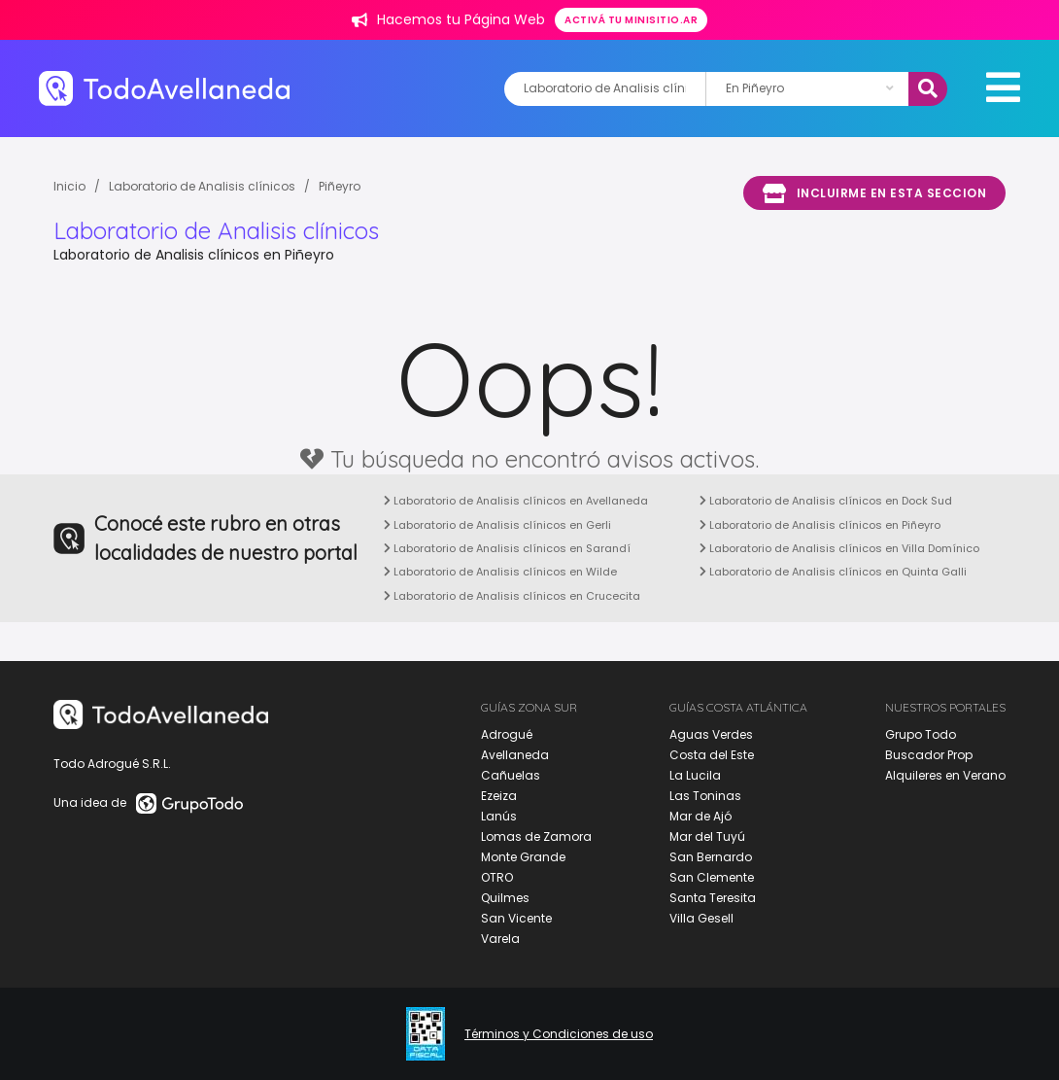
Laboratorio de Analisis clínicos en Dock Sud (826, 500)
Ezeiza (499, 795)
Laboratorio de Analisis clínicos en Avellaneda (516, 500)
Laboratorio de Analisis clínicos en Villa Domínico (839, 548)
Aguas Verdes (711, 734)
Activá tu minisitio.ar (631, 20)
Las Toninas (705, 795)
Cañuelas (510, 775)
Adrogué (506, 734)
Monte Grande (523, 857)
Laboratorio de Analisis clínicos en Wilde (500, 571)
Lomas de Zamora (536, 836)
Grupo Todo (920, 734)
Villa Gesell (701, 918)
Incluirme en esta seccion (874, 193)
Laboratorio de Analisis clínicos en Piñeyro (820, 525)
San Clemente (711, 877)
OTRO (497, 877)
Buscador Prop (929, 755)
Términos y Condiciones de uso (558, 1034)
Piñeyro (339, 186)
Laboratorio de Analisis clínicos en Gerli (497, 525)
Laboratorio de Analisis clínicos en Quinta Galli (833, 571)
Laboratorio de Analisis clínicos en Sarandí (507, 548)
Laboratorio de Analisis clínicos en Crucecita (512, 596)
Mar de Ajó (700, 816)
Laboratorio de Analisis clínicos (202, 186)
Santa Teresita (712, 897)
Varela (500, 938)
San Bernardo (710, 857)
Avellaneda (515, 755)
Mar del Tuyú (707, 836)
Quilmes (505, 897)
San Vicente (516, 918)
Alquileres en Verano (945, 775)
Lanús (499, 816)
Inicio (69, 186)
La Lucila (695, 775)
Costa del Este (711, 755)
